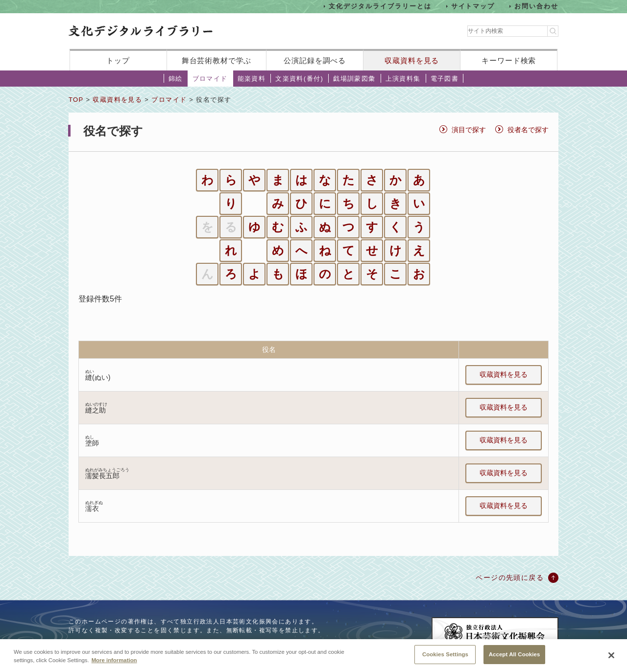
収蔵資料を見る (412, 60)
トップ (118, 60)
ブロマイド (210, 78)
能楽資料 (252, 78)
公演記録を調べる (315, 60)
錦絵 (176, 78)
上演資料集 (403, 78)
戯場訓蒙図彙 (354, 78)
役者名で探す (528, 130)
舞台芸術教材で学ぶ (217, 60)
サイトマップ (473, 6)
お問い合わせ (536, 6)
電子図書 (445, 78)
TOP (76, 99)
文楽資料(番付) (299, 78)
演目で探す (469, 130)
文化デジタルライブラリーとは (380, 6)
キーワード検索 (509, 60)
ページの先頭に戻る (510, 577)
